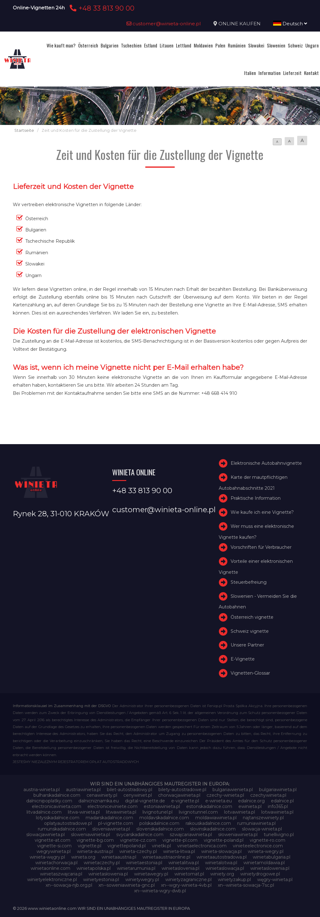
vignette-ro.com (267, 840)
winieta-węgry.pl (47, 857)
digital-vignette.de (145, 801)
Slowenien (276, 45)
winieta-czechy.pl (138, 851)
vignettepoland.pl (127, 846)
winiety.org (222, 874)
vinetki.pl (161, 846)
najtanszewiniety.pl (263, 817)
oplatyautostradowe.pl (68, 823)
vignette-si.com (54, 846)
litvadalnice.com (44, 812)
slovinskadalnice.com (213, 829)
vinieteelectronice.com (258, 846)
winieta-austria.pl (95, 851)
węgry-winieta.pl (274, 879)
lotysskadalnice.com (57, 817)
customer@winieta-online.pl (164, 24)
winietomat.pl (189, 874)
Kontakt (311, 72)
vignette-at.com (52, 840)
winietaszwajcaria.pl (61, 874)
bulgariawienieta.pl (232, 789)
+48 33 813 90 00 (101, 8)
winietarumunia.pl (136, 868)
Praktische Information (256, 498)
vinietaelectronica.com (202, 846)
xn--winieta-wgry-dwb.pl (160, 891)
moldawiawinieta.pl (216, 817)
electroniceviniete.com (113, 806)
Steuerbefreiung (249, 582)
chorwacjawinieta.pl (179, 795)
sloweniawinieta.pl (90, 834)
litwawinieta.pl (121, 812)
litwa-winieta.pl (84, 812)
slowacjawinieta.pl (45, 834)
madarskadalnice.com (109, 817)
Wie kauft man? (61, 45)
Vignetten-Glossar (250, 673)
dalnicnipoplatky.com (49, 801)
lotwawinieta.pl (277, 812)
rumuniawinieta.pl (256, 823)
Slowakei (256, 45)
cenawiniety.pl (102, 795)
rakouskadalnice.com (208, 823)
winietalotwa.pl (221, 862)
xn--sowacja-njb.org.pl (69, 885)
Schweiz (295, 45)
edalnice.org (251, 801)
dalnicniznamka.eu (98, 801)
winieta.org (83, 857)
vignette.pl (89, 846)
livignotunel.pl (157, 812)
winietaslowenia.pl (269, 868)
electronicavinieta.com (56, 806)
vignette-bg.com (95, 840)
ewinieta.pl (250, 806)
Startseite (24, 130)
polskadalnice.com (159, 823)
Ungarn (312, 45)
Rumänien (237, 45)
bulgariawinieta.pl (278, 789)
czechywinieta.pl (268, 795)
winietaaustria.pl (119, 857)
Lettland (183, 45)
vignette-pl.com (180, 840)
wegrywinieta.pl (54, 851)
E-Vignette (243, 659)
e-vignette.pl (185, 801)
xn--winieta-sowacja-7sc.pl (246, 885)
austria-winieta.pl (41, 789)
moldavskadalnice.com (164, 817)
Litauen (166, 45)
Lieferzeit (292, 72)
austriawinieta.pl (83, 789)
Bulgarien (109, 45)
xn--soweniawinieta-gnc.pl (126, 885)
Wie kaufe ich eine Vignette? (262, 512)
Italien (250, 72)
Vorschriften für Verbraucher (261, 547)
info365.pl (278, 806)
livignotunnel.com (198, 812)
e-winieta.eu (218, 801)
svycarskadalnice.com (139, 834)
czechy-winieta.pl (225, 795)
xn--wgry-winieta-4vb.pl (186, 885)
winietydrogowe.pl (260, 874)
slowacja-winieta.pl (262, 829)
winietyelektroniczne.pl (52, 879)
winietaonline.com (50, 868)
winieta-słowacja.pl (221, 851)
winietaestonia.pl (144, 862)
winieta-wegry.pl (265, 851)
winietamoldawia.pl (264, 862)
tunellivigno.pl (279, 834)
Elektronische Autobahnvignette (266, 463)
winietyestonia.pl (101, 879)
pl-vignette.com (115, 823)
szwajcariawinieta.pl (191, 834)
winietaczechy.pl (102, 862)
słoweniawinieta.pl (238, 834)
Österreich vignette (252, 617)
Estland (150, 45)
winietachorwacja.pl (56, 862)
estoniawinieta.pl (162, 806)
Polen (220, 45)
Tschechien (131, 45)
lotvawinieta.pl (239, 812)
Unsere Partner (247, 645)
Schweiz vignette (250, 631)
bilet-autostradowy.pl (129, 789)
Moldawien (203, 45)
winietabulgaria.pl (271, 857)
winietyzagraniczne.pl (188, 879)
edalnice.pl (282, 801)
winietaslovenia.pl (180, 868)
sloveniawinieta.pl (111, 829)
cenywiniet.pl (137, 795)
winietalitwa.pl (183, 862)
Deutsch (290, 24)
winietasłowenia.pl (108, 874)
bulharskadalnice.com (56, 795)
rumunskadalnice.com (62, 829)
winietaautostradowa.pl (222, 857)
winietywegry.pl (142, 879)
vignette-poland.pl (223, 840)
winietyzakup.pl (234, 879)
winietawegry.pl (151, 874)
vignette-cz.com (138, 840)
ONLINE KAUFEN (239, 24)
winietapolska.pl (94, 868)
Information (269, 72)
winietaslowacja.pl (225, 868)
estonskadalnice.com (209, 806)
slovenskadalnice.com (160, 829)
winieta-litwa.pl (179, 851)
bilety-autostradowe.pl (182, 789)
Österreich (88, 45)
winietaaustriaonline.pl (166, 857)
